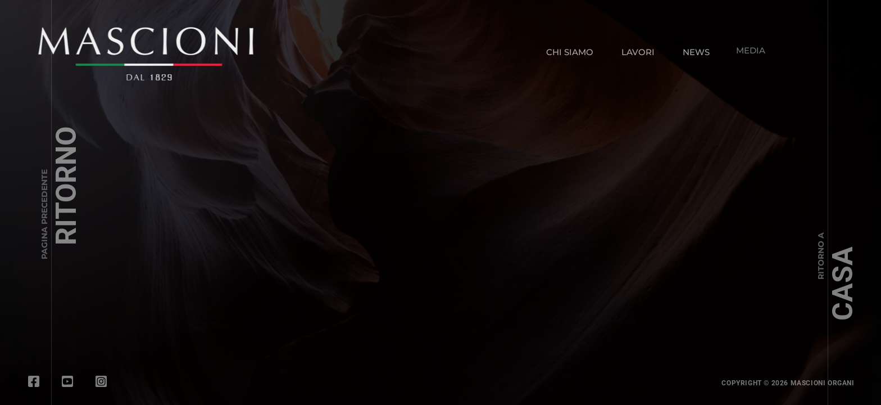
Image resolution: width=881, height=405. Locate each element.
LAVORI (638, 51)
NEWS (693, 49)
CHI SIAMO (569, 52)
